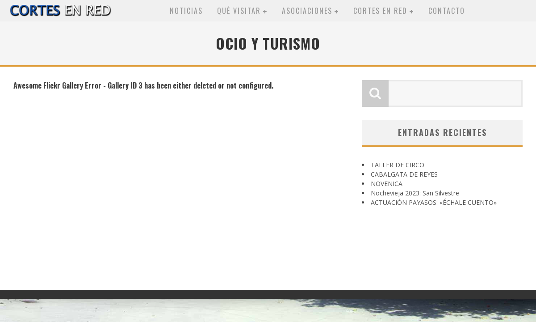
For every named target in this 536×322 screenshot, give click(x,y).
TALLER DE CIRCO (397, 165)
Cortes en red (380, 10)
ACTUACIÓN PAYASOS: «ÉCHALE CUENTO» (434, 202)
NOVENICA (386, 183)
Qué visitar (239, 10)
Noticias (186, 10)
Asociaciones (307, 10)
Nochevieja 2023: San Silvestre (415, 193)
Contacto (446, 10)
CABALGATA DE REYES (404, 174)
